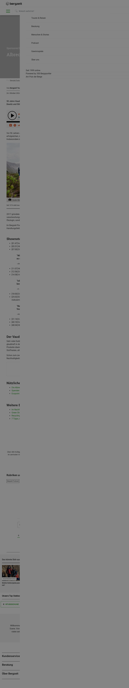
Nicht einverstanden (39, 131)
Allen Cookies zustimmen (90, 131)
